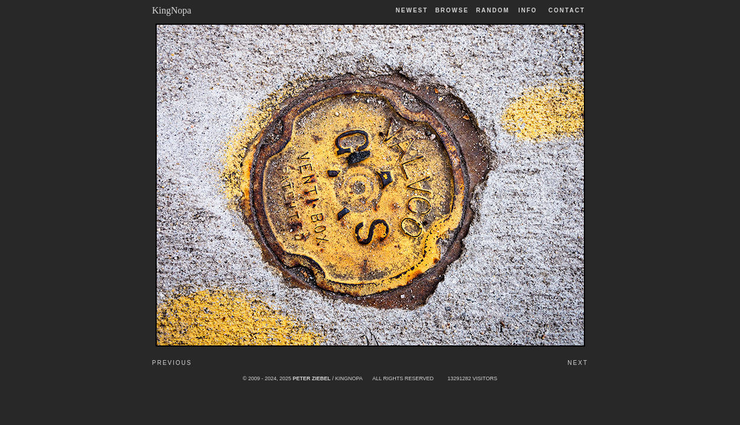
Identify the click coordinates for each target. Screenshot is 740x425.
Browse (452, 10)
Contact (567, 10)
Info (527, 10)
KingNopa (171, 10)
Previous (172, 363)
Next (577, 363)
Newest (412, 10)
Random (494, 10)
